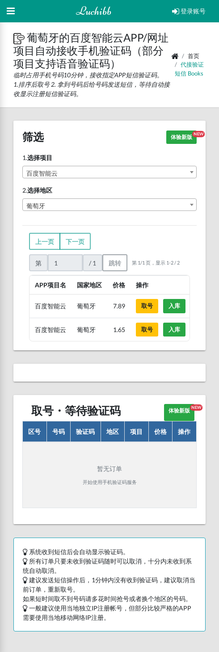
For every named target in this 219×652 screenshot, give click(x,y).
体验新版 (184, 135)
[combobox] (109, 172)
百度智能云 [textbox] (42, 173)
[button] (20, 37)
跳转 (115, 263)
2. (37, 190)
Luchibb (93, 11)
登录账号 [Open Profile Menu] (189, 11)
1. (37, 157)
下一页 (75, 241)
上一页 (44, 241)
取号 (147, 305)
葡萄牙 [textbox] (35, 206)
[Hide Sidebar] (10, 11)
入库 (174, 305)
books (195, 73)
